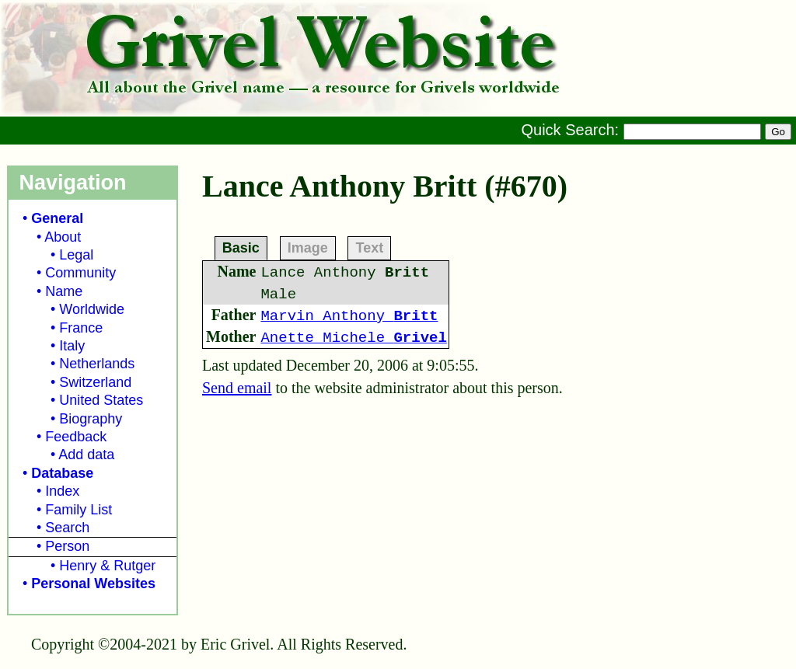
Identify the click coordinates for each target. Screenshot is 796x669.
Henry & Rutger (107, 565)
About (62, 237)
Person (67, 546)
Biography (90, 419)
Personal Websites (93, 583)
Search (67, 527)
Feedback (75, 436)
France (81, 328)
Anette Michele (353, 338)
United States (101, 400)
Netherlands (96, 363)
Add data (86, 454)
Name (63, 291)
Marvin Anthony (349, 316)
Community (80, 272)
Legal (76, 255)
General (57, 218)
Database (62, 473)
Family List (78, 509)
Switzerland (95, 382)
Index (62, 491)
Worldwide (91, 309)
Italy (72, 346)
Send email (236, 387)
